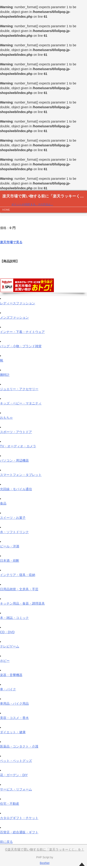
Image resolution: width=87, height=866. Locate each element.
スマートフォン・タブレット (21, 475)
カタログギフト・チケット (19, 818)
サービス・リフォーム (16, 789)
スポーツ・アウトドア (16, 432)
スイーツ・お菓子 (13, 517)
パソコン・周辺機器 (14, 460)
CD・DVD (7, 632)
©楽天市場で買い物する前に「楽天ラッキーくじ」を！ (44, 849)
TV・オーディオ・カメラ (18, 446)
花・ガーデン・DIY (14, 775)
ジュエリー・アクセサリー (19, 389)
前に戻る (6, 842)
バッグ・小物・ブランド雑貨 (21, 346)
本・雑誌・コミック (14, 618)
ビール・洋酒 (9, 546)
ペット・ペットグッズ (16, 761)
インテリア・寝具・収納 (17, 575)
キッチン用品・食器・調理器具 (22, 603)
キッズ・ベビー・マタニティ (21, 403)
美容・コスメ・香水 (14, 718)
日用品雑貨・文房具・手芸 (19, 589)
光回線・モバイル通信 (16, 489)
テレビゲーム (9, 646)
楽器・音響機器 (11, 675)
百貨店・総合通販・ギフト (19, 832)
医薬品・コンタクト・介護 (19, 746)
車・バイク (8, 689)
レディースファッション (17, 303)
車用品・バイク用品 (14, 703)
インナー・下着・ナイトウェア (22, 332)
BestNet (44, 863)
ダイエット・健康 (13, 732)
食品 (3, 503)
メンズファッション (14, 317)
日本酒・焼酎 (9, 560)
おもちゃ (6, 417)
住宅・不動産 (9, 803)
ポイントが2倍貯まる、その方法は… (32, 204)
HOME (6, 209)
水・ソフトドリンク (14, 532)
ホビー (5, 660)
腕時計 (5, 374)
